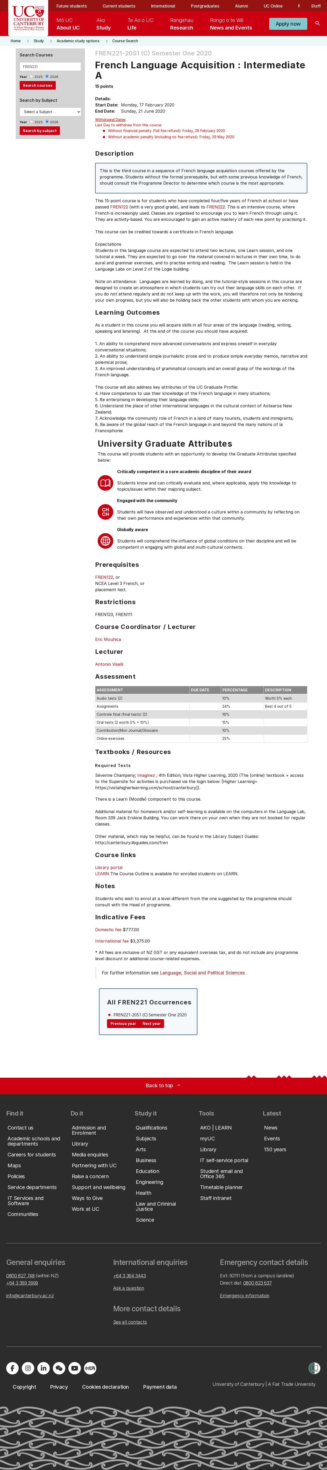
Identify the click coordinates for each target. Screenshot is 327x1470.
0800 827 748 (20, 1275)
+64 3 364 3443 (129, 1275)
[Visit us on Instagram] (28, 1368)
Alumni (241, 6)
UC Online (273, 6)
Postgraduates (205, 6)
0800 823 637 (257, 1283)
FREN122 (119, 206)
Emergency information (244, 1295)
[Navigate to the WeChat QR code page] (59, 1368)
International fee (112, 941)
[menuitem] (68, 23)
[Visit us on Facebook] (12, 1368)
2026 (54, 77)
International (163, 6)
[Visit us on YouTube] (74, 1368)
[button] (288, 24)
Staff (316, 6)
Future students (71, 6)
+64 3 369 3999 (22, 1283)
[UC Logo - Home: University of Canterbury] (28, 18)
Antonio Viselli (109, 664)
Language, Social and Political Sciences (202, 972)
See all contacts (130, 1322)
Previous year (123, 1023)
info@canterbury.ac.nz (30, 1295)
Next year (152, 1023)
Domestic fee (108, 929)
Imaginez (146, 775)
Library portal (109, 867)
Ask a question (128, 1288)
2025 (38, 77)
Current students (119, 6)
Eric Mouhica (108, 639)
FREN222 (216, 206)
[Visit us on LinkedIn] (43, 1368)
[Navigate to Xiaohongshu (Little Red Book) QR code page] (90, 1368)
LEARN (102, 873)
